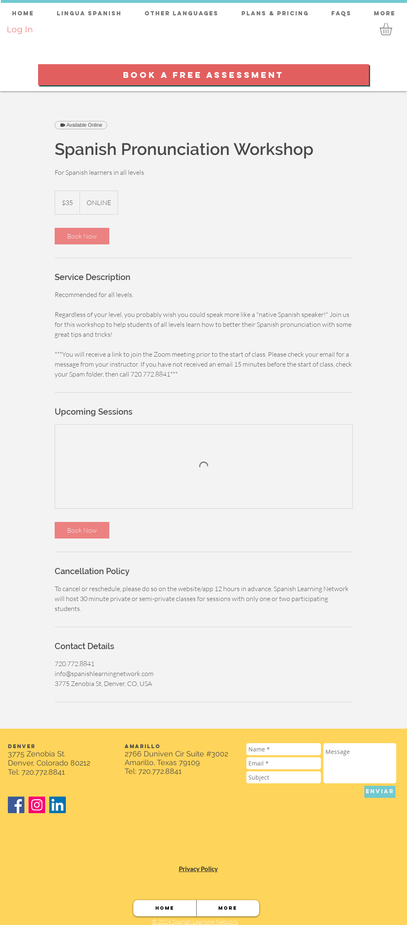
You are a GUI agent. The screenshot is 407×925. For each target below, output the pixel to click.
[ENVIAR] (379, 792)
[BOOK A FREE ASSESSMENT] (203, 74)
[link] (82, 236)
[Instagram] (37, 805)
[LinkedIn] (57, 805)
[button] (393, 29)
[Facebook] (16, 805)
